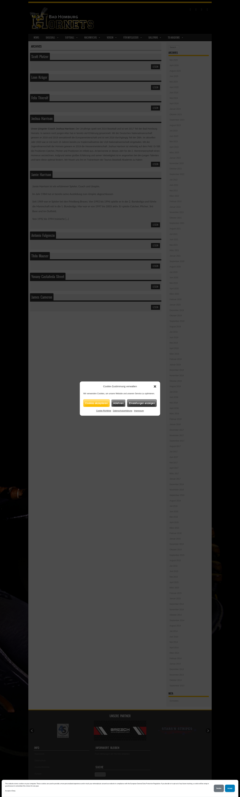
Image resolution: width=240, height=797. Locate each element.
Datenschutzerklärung (122, 411)
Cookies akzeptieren (96, 403)
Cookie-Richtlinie (103, 411)
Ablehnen (118, 403)
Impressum (139, 411)
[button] (155, 386)
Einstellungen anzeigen (142, 403)
